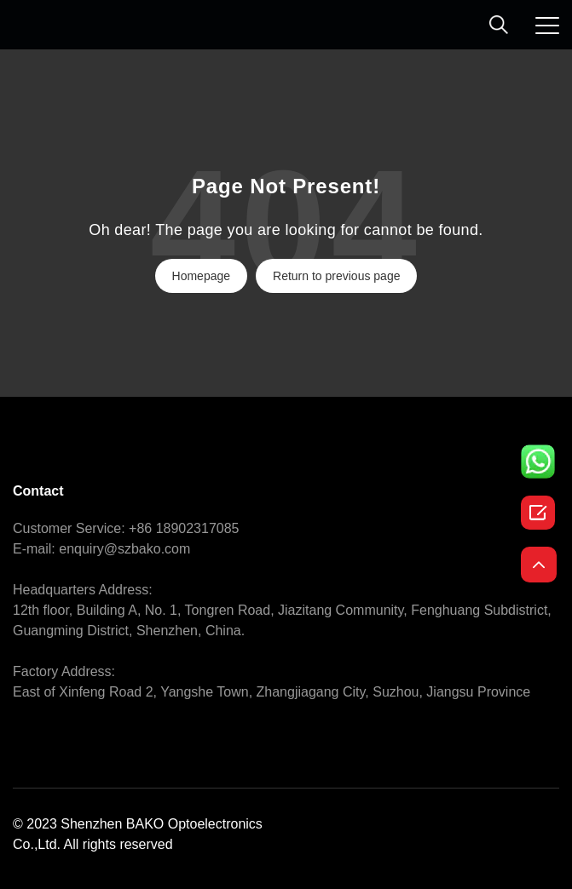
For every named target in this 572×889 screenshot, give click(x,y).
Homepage (201, 276)
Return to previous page (336, 276)
